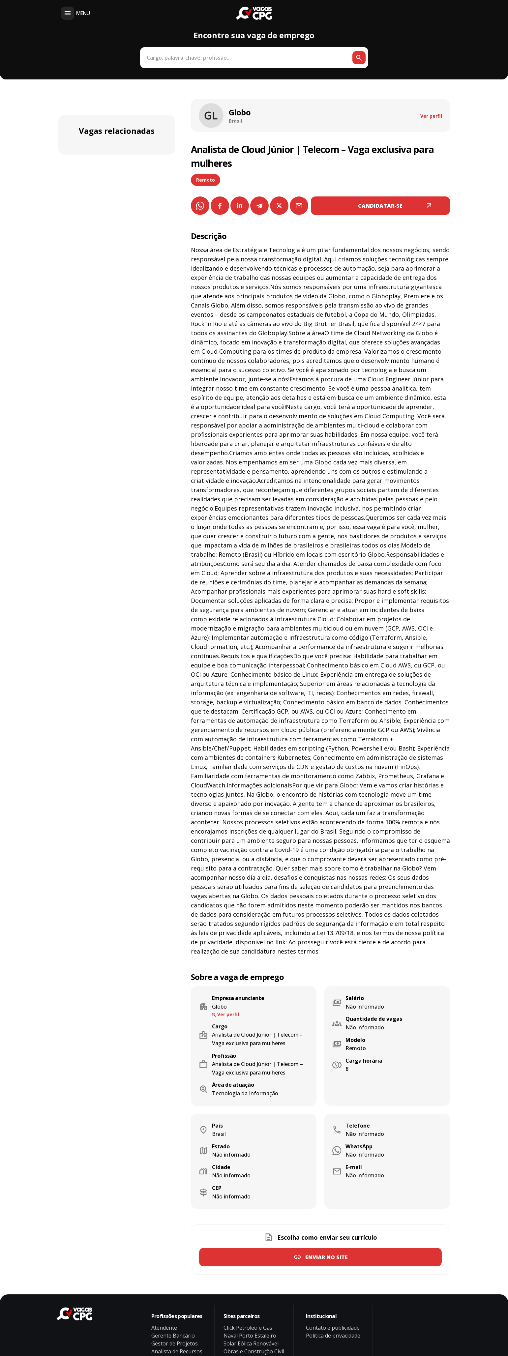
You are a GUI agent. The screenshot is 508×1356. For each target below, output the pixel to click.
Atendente (164, 1327)
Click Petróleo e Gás (248, 1327)
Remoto (205, 180)
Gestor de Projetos (174, 1343)
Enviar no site (326, 1257)
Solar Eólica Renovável (251, 1343)
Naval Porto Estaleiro (250, 1335)
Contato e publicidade (333, 1327)
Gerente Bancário (173, 1335)
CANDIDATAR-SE (380, 205)
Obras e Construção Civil (254, 1351)
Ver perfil (431, 116)
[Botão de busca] (359, 57)
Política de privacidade (333, 1335)
